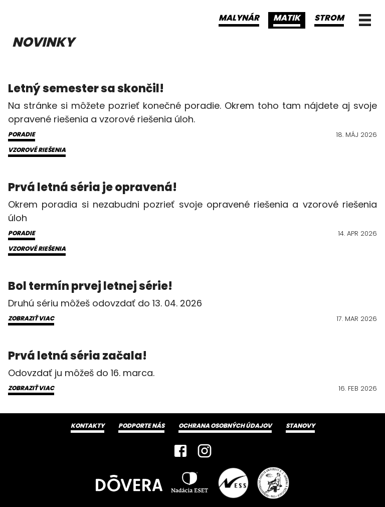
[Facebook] (180, 451)
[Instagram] (205, 451)
